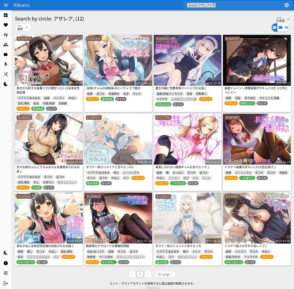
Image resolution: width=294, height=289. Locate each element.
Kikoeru (22, 5)
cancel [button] (213, 5)
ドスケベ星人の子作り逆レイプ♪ (246, 246)
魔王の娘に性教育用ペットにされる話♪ (181, 88)
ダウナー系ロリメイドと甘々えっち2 (109, 167)
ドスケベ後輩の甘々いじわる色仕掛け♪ (250, 167)
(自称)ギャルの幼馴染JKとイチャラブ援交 (113, 88)
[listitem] (5, 15)
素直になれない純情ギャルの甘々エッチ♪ (182, 167)
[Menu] (5, 5)
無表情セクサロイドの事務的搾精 (107, 246)
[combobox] (249, 5)
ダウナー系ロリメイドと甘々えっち (178, 246)
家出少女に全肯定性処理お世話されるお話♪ (45, 246)
